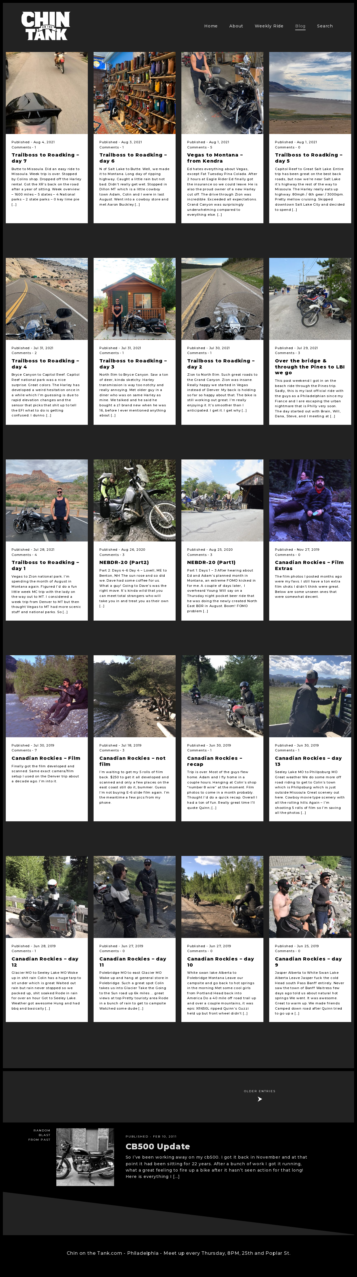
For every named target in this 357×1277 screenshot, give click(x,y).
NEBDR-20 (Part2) (124, 562)
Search (325, 26)
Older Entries (260, 1091)
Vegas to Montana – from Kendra (215, 158)
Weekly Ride (269, 26)
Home (211, 26)
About (236, 26)
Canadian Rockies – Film (46, 758)
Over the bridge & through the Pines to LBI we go (310, 367)
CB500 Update (158, 1146)
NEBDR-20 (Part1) (211, 562)
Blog (300, 26)
